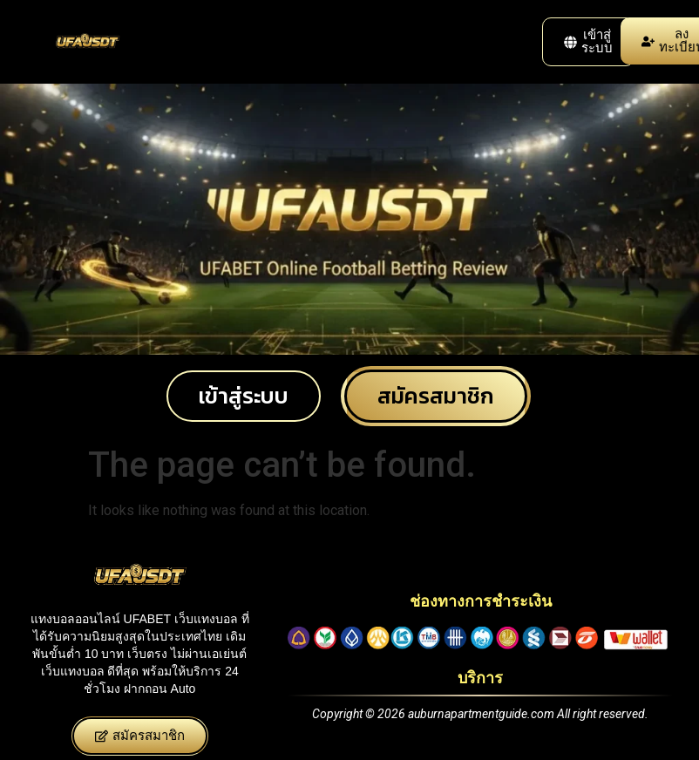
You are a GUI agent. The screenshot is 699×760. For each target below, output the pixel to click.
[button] (588, 41)
